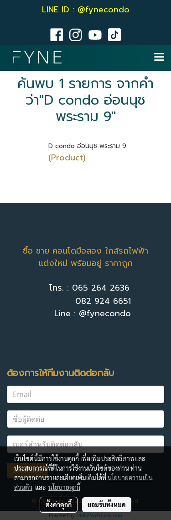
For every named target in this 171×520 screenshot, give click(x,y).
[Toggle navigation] (159, 58)
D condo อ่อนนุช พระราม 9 (87, 146)
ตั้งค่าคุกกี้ (59, 504)
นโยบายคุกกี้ (64, 487)
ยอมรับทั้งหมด (107, 504)
